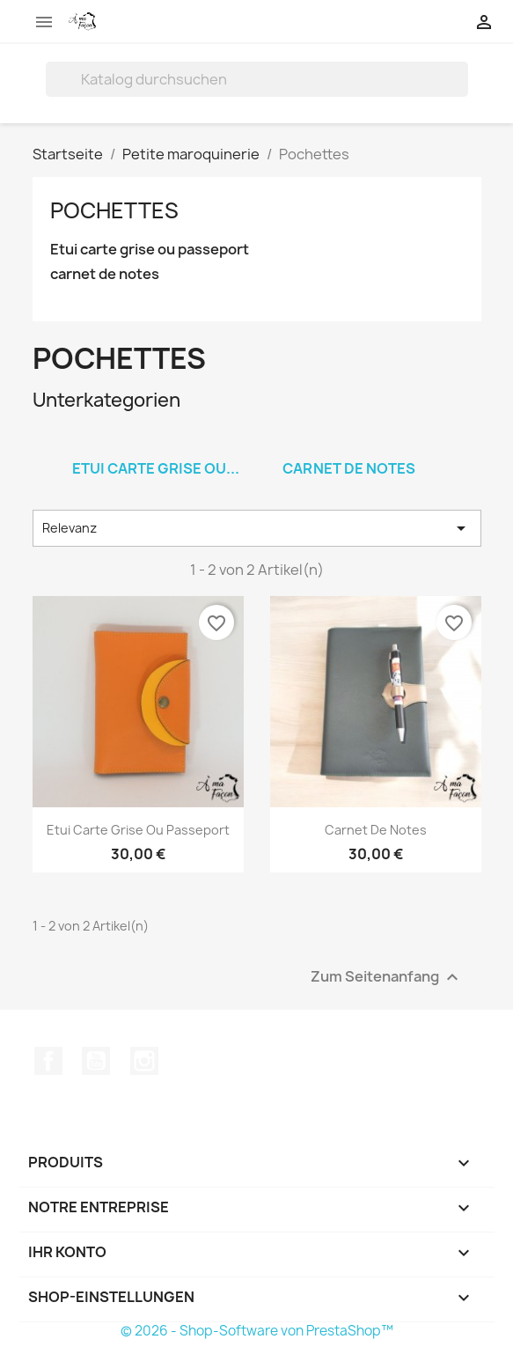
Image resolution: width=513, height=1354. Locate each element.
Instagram (144, 1061)
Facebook (48, 1061)
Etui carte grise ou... (155, 468)
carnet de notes (104, 274)
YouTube (96, 1061)
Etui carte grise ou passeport (149, 249)
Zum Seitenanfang (387, 978)
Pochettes (114, 210)
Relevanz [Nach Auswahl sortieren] (257, 528)
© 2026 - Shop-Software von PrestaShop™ (257, 1330)
